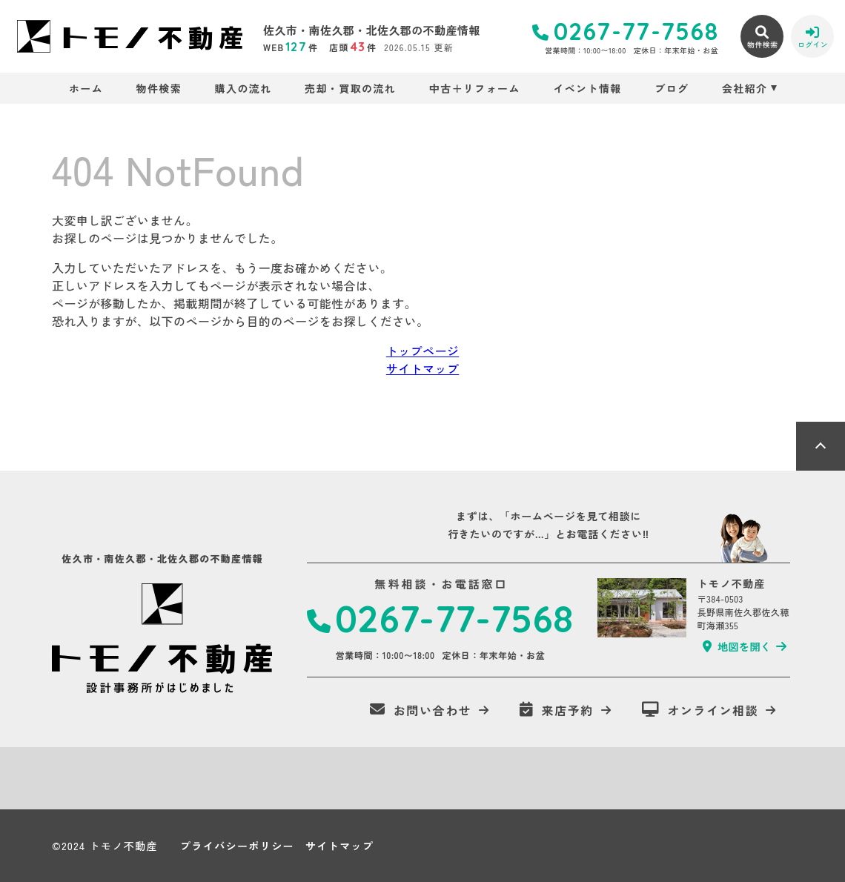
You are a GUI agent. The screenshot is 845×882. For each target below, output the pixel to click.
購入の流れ (243, 88)
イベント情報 (587, 88)
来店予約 (557, 710)
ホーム (86, 88)
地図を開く (737, 646)
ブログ (672, 88)
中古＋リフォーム (474, 88)
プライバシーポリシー (237, 845)
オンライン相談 (700, 710)
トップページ (422, 350)
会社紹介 (745, 88)
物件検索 (159, 88)
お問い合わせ (420, 710)
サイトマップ (422, 368)
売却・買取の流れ (350, 88)
